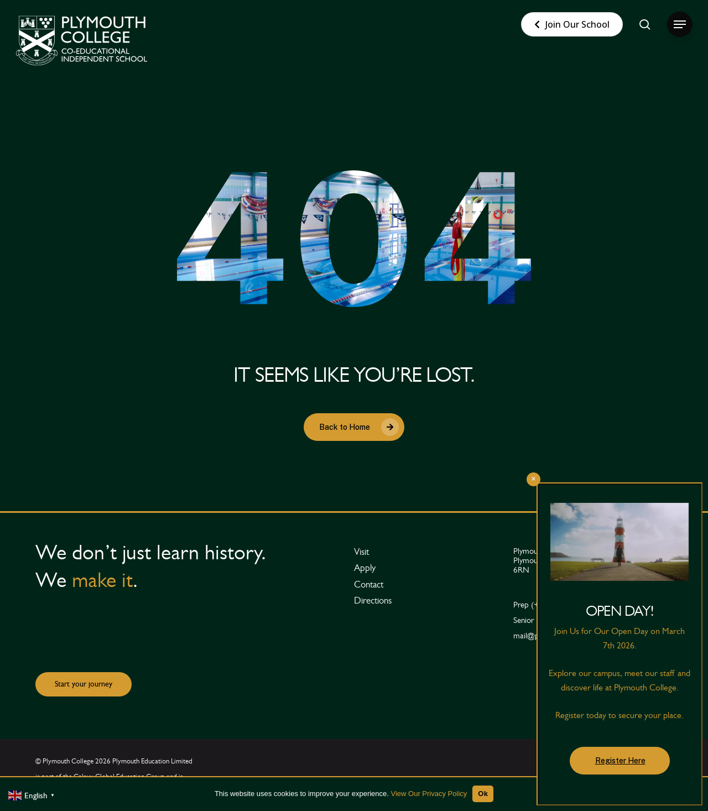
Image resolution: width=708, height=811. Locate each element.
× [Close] (533, 479)
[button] (680, 24)
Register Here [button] (620, 760)
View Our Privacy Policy (429, 793)
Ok (483, 793)
